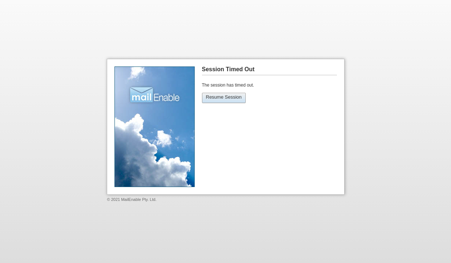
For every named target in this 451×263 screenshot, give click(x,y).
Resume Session (224, 97)
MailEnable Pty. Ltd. (138, 199)
